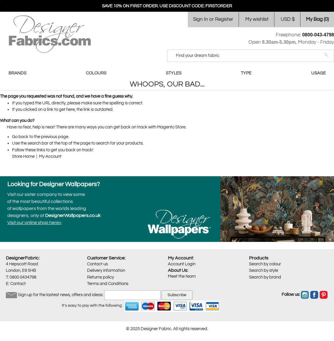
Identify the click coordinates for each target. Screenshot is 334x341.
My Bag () (317, 19)
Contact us (97, 264)
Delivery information (106, 270)
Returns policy (100, 277)
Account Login (181, 264)
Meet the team (182, 276)
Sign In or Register (213, 19)
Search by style (263, 270)
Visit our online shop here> (34, 222)
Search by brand (265, 277)
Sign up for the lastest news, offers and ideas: (60, 295)
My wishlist (257, 19)
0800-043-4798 (318, 34)
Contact (18, 283)
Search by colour (265, 264)
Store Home (23, 156)
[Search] (246, 56)
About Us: (178, 270)
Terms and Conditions (107, 283)
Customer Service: (106, 258)
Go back (20, 137)
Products (258, 258)
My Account (50, 156)
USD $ (288, 19)
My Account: (181, 258)
